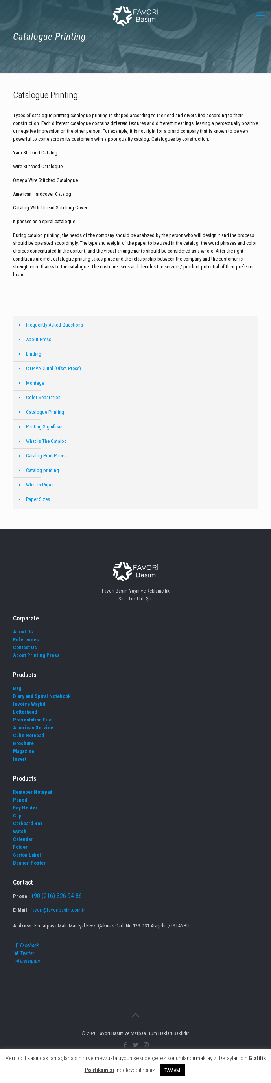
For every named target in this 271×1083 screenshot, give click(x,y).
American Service (33, 728)
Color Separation (43, 397)
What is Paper (40, 485)
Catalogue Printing (45, 412)
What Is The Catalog (46, 441)
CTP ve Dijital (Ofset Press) (53, 368)
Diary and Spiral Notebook (42, 696)
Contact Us (25, 647)
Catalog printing (42, 470)
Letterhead (25, 712)
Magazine (23, 751)
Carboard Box (27, 823)
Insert (19, 759)
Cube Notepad (28, 735)
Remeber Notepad (32, 792)
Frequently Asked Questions (54, 325)
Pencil (20, 800)
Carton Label (27, 855)
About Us (23, 632)
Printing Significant (45, 427)
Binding (33, 354)
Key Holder (25, 808)
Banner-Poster (29, 863)
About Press (38, 339)
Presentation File (32, 720)
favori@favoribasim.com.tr (58, 910)
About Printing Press (36, 655)
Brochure (23, 743)
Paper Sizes (38, 499)
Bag (17, 688)
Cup (17, 816)
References (26, 639)
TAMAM (172, 1070)
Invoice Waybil (29, 704)
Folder (20, 847)
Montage (35, 383)
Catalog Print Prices (46, 456)
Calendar (23, 839)
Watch (19, 831)
